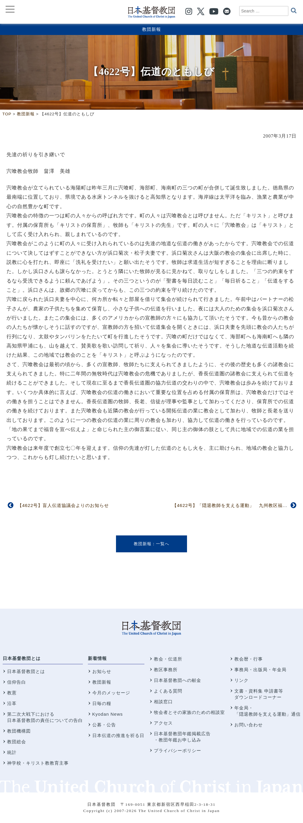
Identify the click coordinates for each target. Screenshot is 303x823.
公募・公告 (104, 724)
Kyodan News (107, 714)
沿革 (12, 703)
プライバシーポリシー (177, 750)
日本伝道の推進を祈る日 (118, 735)
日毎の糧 (101, 703)
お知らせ (101, 671)
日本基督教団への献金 (177, 680)
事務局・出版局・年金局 (260, 669)
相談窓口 (163, 701)
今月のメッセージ (111, 692)
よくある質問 (168, 690)
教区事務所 (166, 669)
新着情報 (97, 658)
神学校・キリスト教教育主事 (38, 762)
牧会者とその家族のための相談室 (189, 712)
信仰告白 (16, 682)
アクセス (163, 722)
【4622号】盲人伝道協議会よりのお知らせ (63, 505)
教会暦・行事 (248, 658)
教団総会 (16, 741)
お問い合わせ (248, 724)
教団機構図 (19, 730)
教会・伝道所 (168, 658)
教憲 (12, 692)
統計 (12, 752)
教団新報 (151, 29)
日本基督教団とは (22, 658)
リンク (241, 680)
